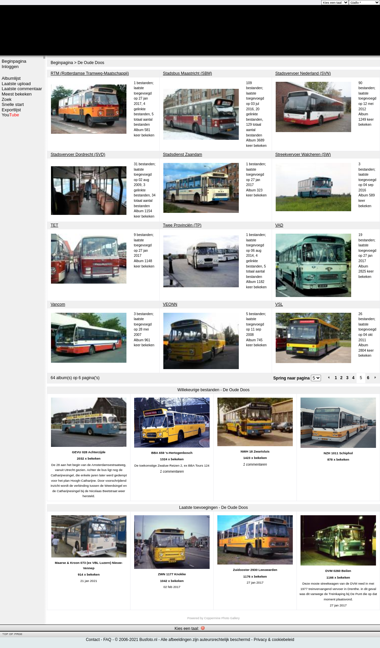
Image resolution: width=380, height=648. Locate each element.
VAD (279, 225)
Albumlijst (11, 78)
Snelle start (13, 104)
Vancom (58, 304)
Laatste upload (16, 83)
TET (54, 225)
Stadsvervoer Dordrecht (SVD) (78, 154)
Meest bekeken (17, 94)
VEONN (170, 304)
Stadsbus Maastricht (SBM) (187, 73)
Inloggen (10, 66)
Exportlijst (11, 109)
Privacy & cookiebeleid (274, 639)
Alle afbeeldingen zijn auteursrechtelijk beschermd (205, 639)
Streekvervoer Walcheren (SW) (303, 154)
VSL (279, 304)
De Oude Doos (90, 62)
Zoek (6, 99)
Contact (93, 639)
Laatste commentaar (22, 88)
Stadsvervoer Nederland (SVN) (303, 73)
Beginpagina (14, 61)
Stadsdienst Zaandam (182, 154)
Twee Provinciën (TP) (182, 225)
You (10, 114)
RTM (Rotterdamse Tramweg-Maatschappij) (90, 73)
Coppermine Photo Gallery (221, 618)
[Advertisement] (22, 143)
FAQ (107, 639)
